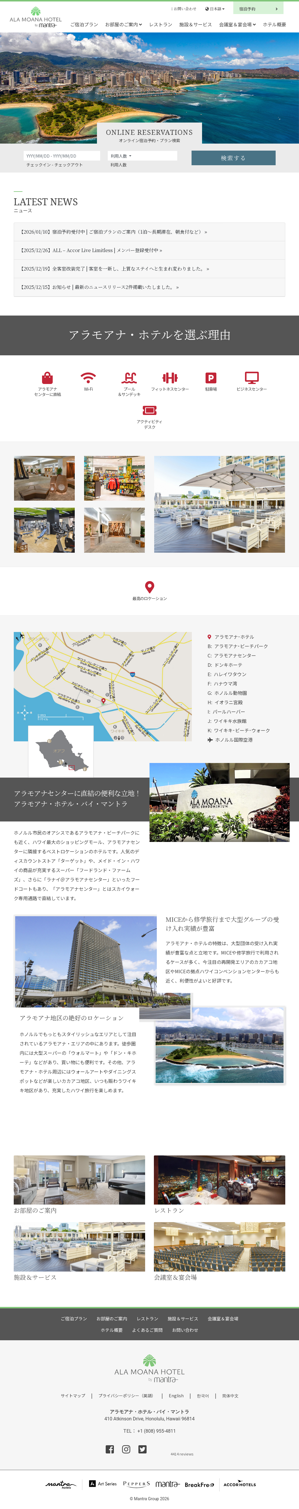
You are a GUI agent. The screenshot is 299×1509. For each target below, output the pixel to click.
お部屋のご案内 (123, 24)
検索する (233, 158)
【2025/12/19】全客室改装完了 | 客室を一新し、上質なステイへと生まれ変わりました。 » (114, 268)
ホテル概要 (274, 24)
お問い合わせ (184, 9)
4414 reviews (182, 1453)
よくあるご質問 (147, 1330)
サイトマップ (73, 1395)
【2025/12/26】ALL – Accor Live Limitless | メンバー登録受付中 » (90, 250)
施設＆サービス (195, 24)
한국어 (203, 1395)
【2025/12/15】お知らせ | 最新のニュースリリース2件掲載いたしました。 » (99, 287)
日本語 (215, 8)
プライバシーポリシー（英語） (127, 1395)
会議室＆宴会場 (237, 24)
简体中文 (230, 1395)
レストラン (160, 24)
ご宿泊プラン (84, 24)
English (176, 1395)
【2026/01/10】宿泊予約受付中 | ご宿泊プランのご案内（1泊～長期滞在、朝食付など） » (113, 231)
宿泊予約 (258, 9)
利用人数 (119, 156)
